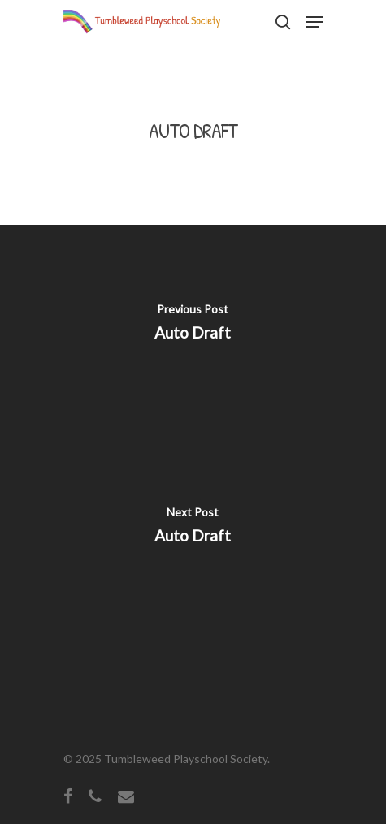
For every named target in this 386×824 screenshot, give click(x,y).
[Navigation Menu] (314, 22)
